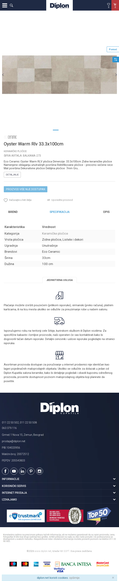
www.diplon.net (43, 551)
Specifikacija (60, 212)
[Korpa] (115, 9)
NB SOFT (64, 551)
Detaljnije (12, 174)
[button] (11, 5)
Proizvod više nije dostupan (25, 189)
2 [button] (63, 130)
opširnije (74, 577)
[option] (59, 74)
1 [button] (55, 130)
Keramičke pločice (15, 151)
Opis (106, 212)
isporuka (9, 343)
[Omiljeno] (108, 5)
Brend (13, 212)
